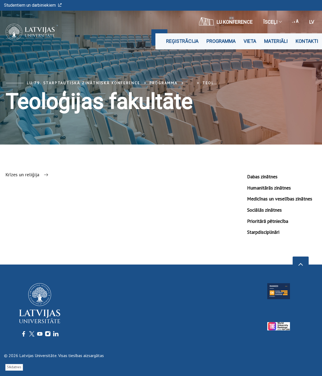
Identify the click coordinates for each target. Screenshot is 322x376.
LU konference (226, 21)
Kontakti (307, 41)
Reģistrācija (182, 41)
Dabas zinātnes (262, 177)
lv (311, 22)
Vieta (250, 41)
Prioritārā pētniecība (267, 221)
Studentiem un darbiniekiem (33, 5)
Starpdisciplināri (263, 232)
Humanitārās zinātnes (269, 188)
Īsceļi (272, 22)
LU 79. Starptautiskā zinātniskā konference (83, 83)
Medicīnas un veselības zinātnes (279, 199)
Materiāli (276, 41)
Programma (220, 41)
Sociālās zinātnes (264, 210)
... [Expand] (190, 83)
